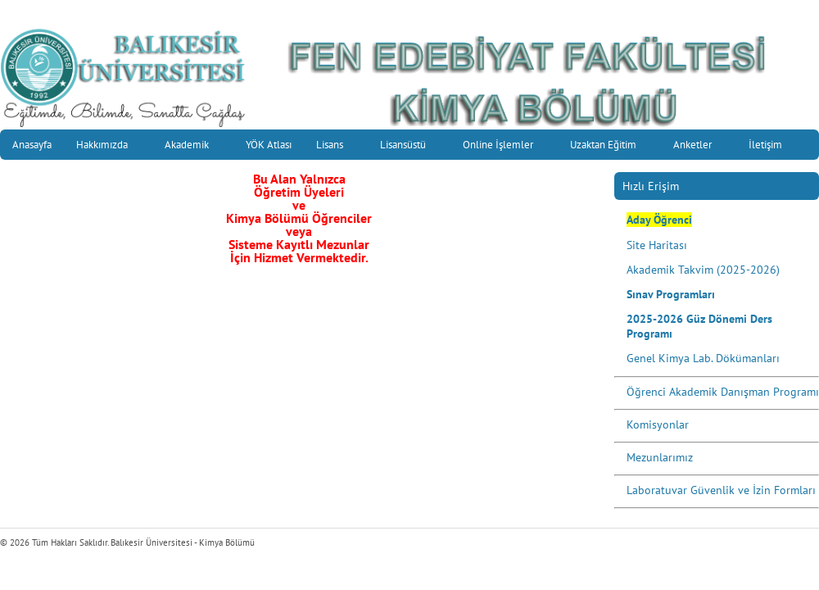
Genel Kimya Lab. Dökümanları (703, 358)
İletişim (770, 147)
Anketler (698, 147)
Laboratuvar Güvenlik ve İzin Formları (721, 490)
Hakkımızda (107, 147)
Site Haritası (657, 245)
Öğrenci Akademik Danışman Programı (723, 391)
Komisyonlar (658, 424)
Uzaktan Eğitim (608, 147)
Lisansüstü (408, 147)
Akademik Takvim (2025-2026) (703, 269)
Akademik (192, 147)
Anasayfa (32, 145)
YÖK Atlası (269, 145)
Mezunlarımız (660, 457)
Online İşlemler (503, 147)
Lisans (335, 147)
